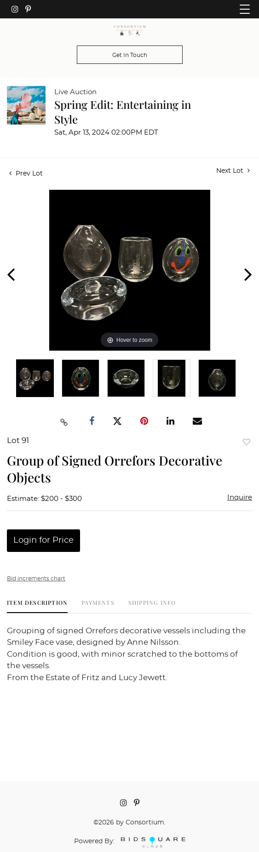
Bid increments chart (36, 578)
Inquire (239, 497)
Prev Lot (26, 173)
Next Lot (233, 170)
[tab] (37, 606)
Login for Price (43, 540)
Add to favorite (246, 442)
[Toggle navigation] (244, 9)
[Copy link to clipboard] (63, 421)
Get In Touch (129, 55)
